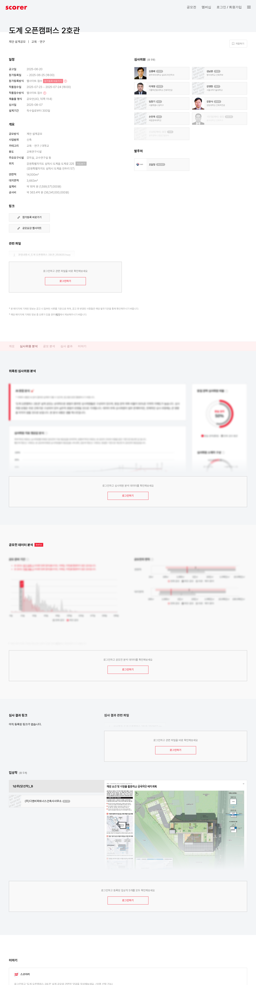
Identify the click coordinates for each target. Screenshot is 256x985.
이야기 (82, 346)
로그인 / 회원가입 (229, 7)
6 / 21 (66, 801)
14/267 (160, 164)
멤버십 (206, 7)
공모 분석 (49, 346)
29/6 (217, 101)
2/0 (159, 117)
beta (39, 544)
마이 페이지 (222, 32)
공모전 (191, 7)
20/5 (159, 86)
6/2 (159, 101)
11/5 (170, 132)
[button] (251, 7)
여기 (57, 314)
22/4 (159, 71)
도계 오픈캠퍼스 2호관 (44, 30)
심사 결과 (66, 346)
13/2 (217, 71)
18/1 (217, 86)
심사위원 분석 (29, 346)
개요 (12, 346)
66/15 (229, 117)
